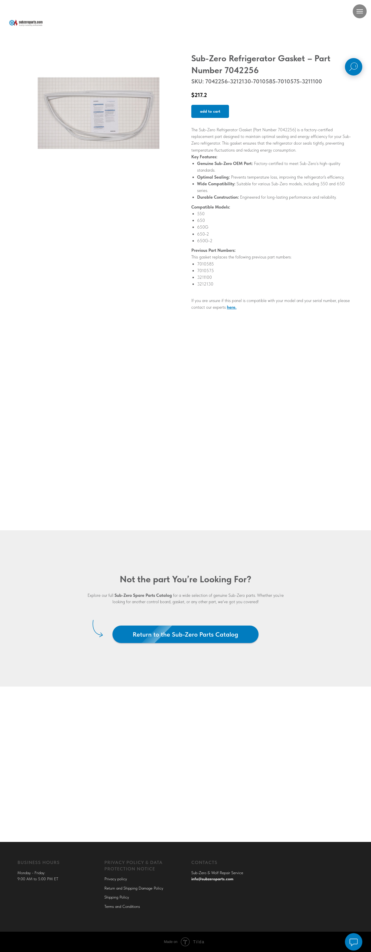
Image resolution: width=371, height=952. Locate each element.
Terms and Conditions (122, 906)
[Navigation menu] (360, 11)
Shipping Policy (116, 897)
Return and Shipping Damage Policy (133, 888)
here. (232, 307)
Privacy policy (115, 878)
